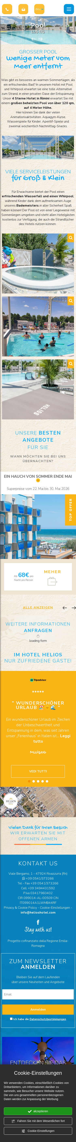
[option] (38, 533)
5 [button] (47, 781)
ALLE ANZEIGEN (38, 607)
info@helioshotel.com (38, 912)
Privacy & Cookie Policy (20, 907)
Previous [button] (33, 39)
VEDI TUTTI (38, 771)
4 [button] (42, 781)
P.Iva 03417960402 (38, 893)
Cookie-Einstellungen (37, 1131)
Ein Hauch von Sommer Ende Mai (38, 478)
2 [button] (33, 781)
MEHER (52, 572)
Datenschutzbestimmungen (48, 1019)
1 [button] (29, 781)
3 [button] (38, 781)
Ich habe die (39, 1019)
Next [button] (40, 39)
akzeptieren (38, 1111)
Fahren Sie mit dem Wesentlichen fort (38, 1121)
